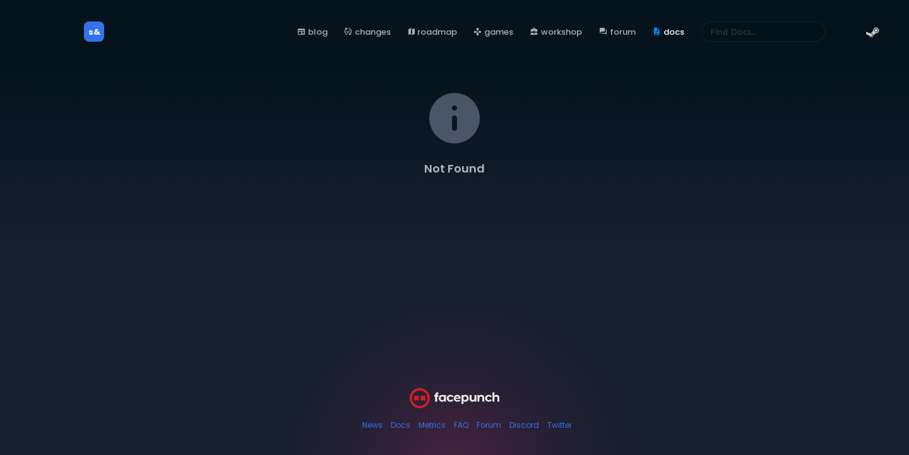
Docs (400, 425)
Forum (489, 425)
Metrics (432, 425)
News (372, 425)
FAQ (461, 425)
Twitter (559, 425)
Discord (524, 425)
